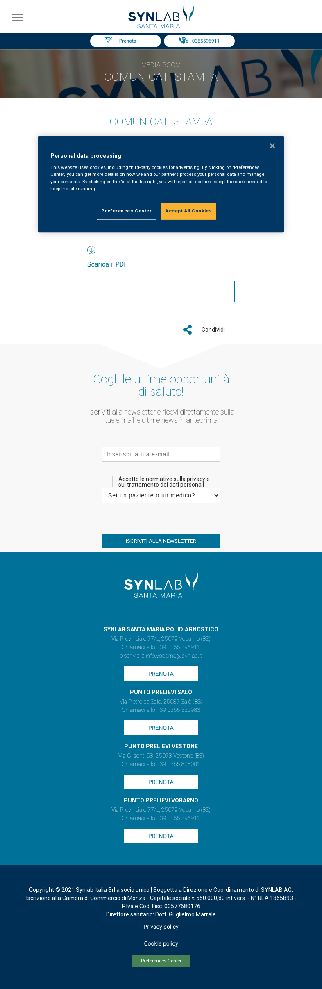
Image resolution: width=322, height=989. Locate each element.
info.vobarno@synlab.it (174, 656)
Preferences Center (161, 961)
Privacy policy (160, 927)
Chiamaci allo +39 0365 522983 (161, 710)
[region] (161, 184)
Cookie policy (161, 944)
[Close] (272, 146)
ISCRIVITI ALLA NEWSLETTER (161, 541)
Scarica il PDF (107, 264)
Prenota (127, 41)
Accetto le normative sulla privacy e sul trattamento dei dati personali (164, 482)
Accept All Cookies (189, 211)
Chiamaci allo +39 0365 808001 (161, 764)
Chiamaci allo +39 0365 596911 (161, 647)
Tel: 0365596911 (201, 41)
